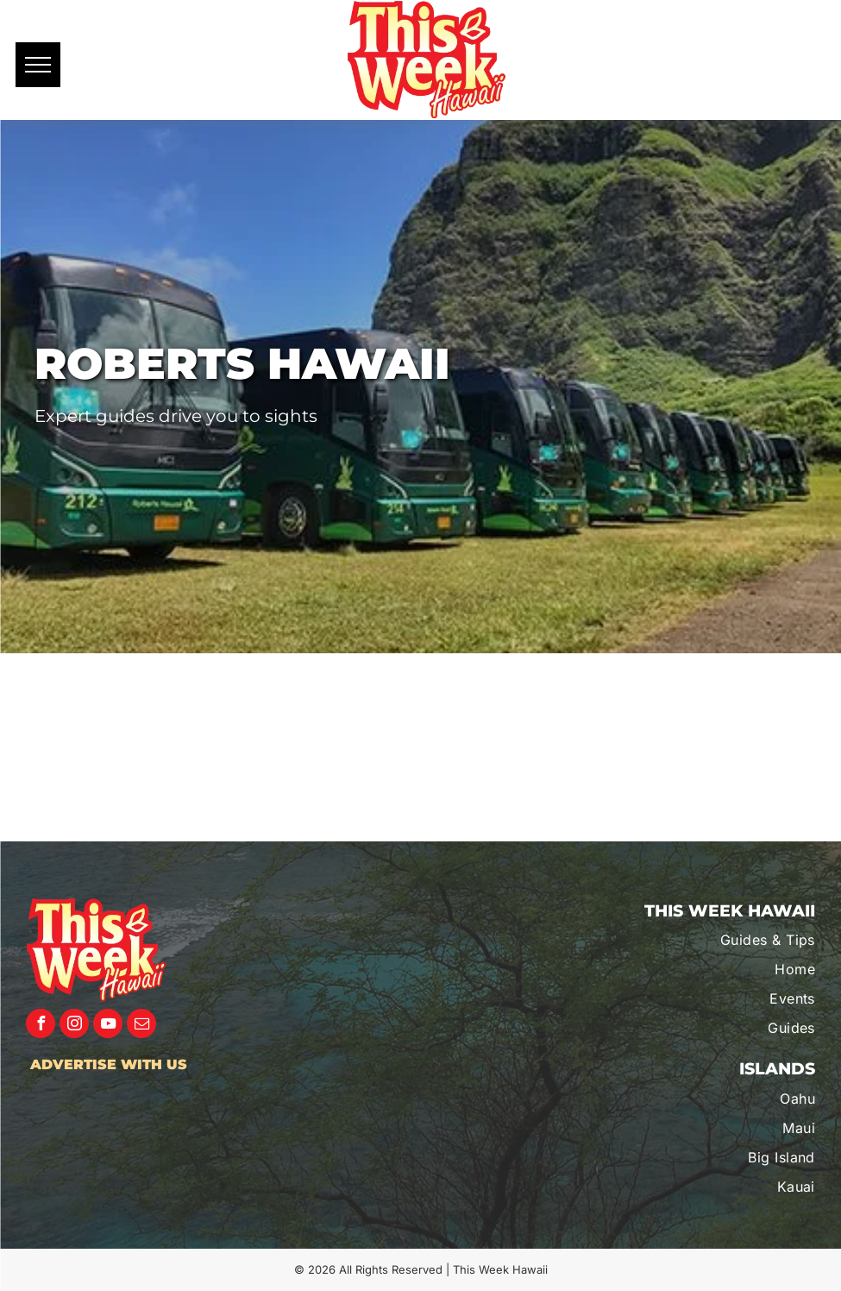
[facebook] (40, 1025)
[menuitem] (709, 939)
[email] (141, 1025)
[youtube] (107, 1025)
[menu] (38, 64)
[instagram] (74, 1025)
